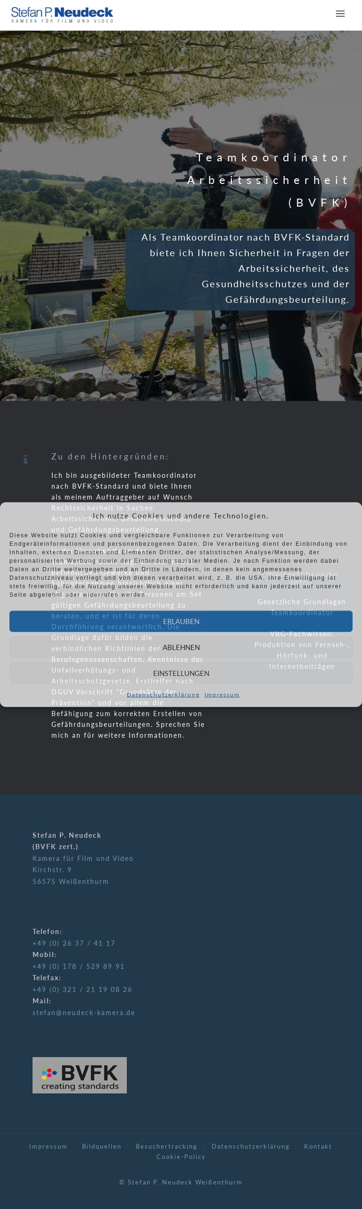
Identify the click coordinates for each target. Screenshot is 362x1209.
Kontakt (318, 1146)
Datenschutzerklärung (163, 694)
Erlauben (181, 621)
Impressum (222, 694)
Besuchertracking (166, 1146)
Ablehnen (181, 647)
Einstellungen (181, 673)
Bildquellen (102, 1146)
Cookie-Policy (181, 1156)
